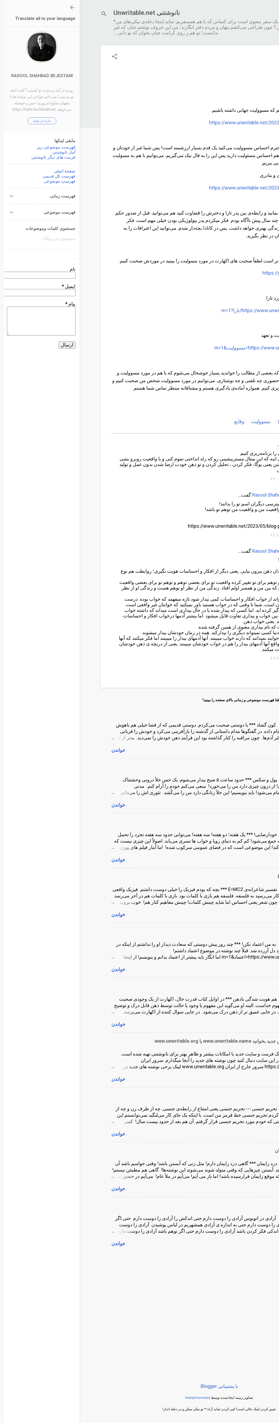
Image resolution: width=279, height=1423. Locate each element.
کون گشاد (238, 712)
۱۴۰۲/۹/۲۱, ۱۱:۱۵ (208, 658)
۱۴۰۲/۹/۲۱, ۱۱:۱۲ (208, 535)
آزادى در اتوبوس (231, 1205)
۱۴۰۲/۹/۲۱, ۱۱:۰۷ (208, 478)
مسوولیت (181, 421)
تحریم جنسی (235, 1096)
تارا (220, 421)
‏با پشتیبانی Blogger (139, 1386)
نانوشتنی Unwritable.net (67, 13)
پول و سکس (235, 767)
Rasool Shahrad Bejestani (199, 495)
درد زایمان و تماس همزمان (221, 1150)
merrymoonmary (118, 1398)
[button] (35, 57)
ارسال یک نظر (228, 671)
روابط (204, 421)
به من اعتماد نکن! (230, 931)
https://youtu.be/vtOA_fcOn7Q (215, 273)
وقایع (160, 421)
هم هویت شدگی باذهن (225, 986)
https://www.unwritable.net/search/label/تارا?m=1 (195, 310)
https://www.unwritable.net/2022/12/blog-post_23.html (189, 122)
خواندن (39, 750)
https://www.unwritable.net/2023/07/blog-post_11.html (189, 188)
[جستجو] (24, 14)
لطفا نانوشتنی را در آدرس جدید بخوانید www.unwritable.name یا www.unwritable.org (161, 1041)
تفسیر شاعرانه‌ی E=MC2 (223, 876)
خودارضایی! (236, 821)
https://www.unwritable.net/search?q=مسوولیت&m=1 (191, 347)
